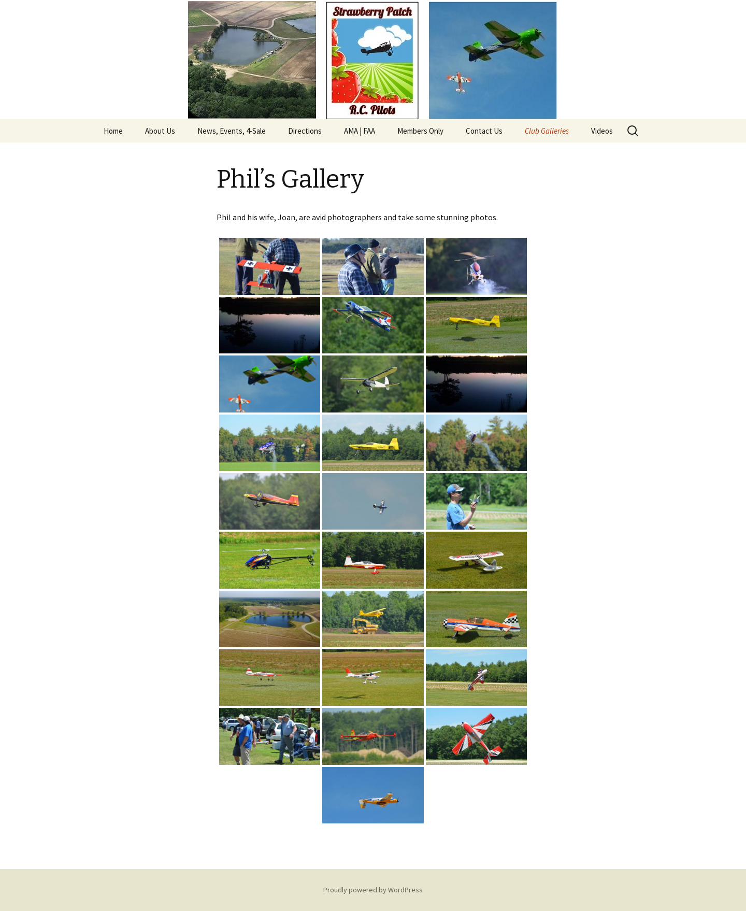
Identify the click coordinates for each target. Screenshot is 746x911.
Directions (305, 131)
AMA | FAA (359, 131)
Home (113, 131)
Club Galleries (547, 131)
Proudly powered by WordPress (373, 889)
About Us (160, 131)
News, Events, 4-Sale (231, 131)
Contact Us (484, 131)
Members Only (420, 131)
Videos (602, 131)
